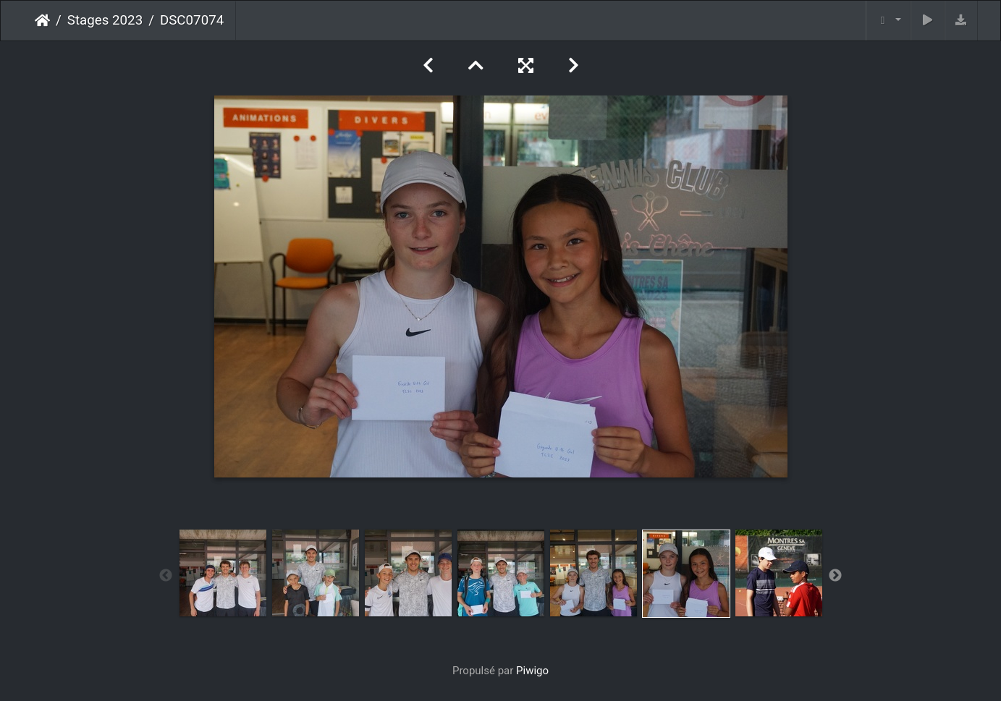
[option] (223, 573)
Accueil (42, 20)
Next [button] (835, 576)
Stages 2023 (105, 20)
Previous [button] (166, 576)
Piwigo (532, 670)
